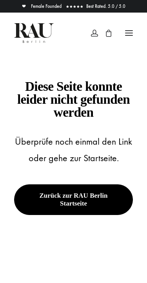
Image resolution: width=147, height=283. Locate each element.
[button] (129, 33)
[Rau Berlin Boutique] (34, 33)
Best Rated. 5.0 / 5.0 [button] (95, 6)
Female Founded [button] (42, 6)
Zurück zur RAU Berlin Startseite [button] (74, 199)
